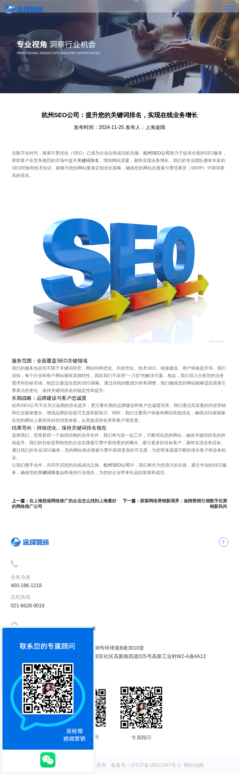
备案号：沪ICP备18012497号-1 (145, 765)
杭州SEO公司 (156, 152)
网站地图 (194, 765)
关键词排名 (88, 160)
